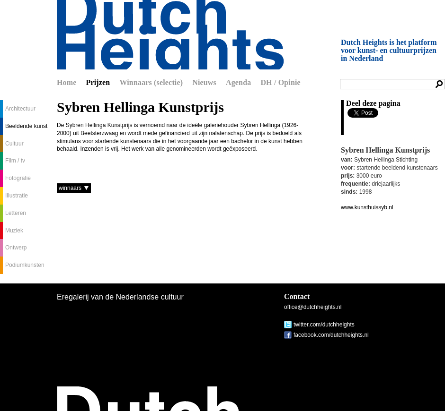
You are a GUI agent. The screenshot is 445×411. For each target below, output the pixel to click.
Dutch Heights (170, 34)
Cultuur (14, 143)
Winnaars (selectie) (151, 82)
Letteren (15, 213)
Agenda (238, 82)
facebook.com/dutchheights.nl (331, 335)
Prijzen (98, 82)
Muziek (14, 230)
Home (67, 82)
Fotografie (18, 178)
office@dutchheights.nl (312, 307)
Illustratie (16, 195)
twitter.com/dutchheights (324, 324)
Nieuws (204, 82)
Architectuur (20, 108)
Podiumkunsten (24, 265)
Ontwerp (16, 247)
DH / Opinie (280, 82)
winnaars (70, 188)
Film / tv (15, 160)
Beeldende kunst (26, 126)
